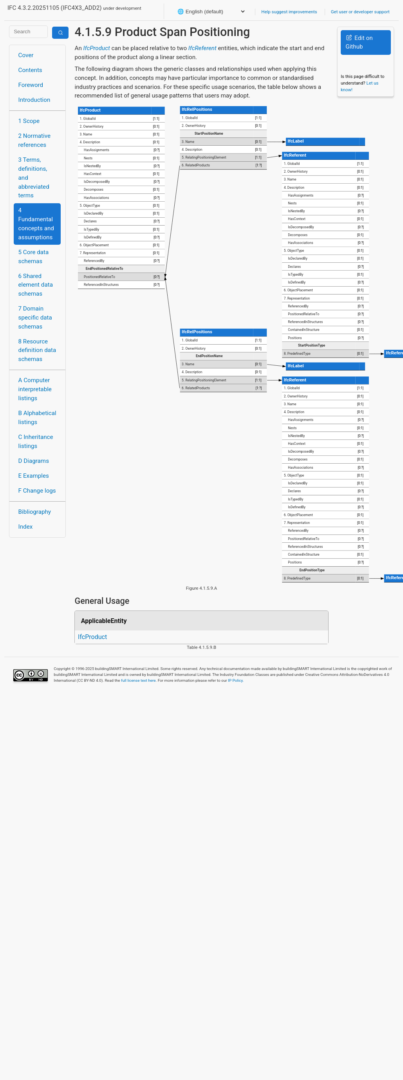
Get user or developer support (360, 11)
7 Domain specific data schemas (35, 317)
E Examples (33, 475)
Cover (26, 55)
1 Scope (29, 121)
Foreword (30, 84)
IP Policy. (236, 680)
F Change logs (37, 490)
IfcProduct (96, 48)
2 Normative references (34, 140)
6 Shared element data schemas (35, 285)
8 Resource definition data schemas (37, 350)
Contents (30, 70)
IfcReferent (202, 48)
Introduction (34, 99)
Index (25, 526)
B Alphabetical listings (37, 418)
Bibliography (34, 511)
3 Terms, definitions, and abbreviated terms (33, 177)
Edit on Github (358, 42)
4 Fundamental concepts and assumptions (36, 223)
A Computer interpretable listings (35, 389)
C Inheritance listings (35, 441)
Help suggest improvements (289, 11)
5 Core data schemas (33, 257)
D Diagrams (33, 460)
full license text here (138, 680)
